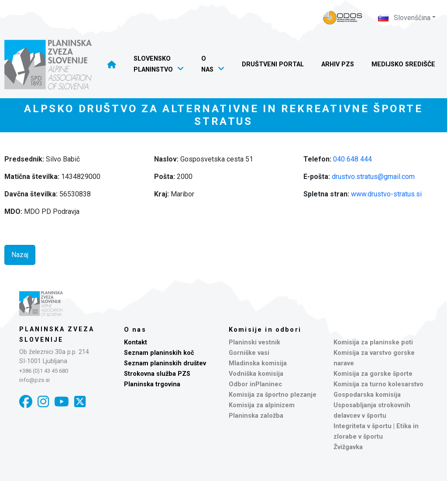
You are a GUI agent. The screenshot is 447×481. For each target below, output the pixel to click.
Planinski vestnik (254, 342)
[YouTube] (61, 402)
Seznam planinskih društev (165, 363)
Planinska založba (256, 415)
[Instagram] (43, 402)
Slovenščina (404, 18)
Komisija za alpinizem (262, 405)
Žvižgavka (348, 447)
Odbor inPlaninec (255, 384)
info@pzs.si (34, 380)
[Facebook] (25, 402)
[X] (80, 402)
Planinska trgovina (152, 384)
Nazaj (19, 255)
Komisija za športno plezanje (272, 395)
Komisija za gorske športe (373, 374)
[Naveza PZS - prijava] (342, 18)
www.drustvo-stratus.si (386, 194)
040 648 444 (352, 159)
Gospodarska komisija (367, 395)
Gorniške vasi (249, 353)
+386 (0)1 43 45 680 (43, 371)
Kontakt (135, 342)
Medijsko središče (403, 64)
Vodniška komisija (256, 374)
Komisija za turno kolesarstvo (378, 384)
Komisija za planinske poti (373, 342)
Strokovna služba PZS (157, 374)
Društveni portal (273, 64)
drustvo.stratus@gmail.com (373, 176)
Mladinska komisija (258, 363)
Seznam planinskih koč (159, 353)
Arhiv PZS (337, 64)
